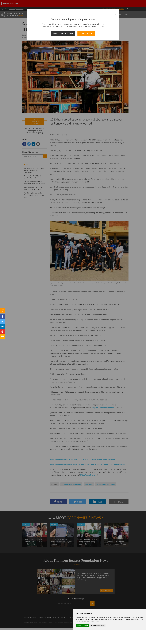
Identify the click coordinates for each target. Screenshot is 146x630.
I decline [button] (85, 625)
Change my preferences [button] (97, 625)
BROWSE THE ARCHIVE (63, 33)
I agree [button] (79, 625)
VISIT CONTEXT (86, 33)
